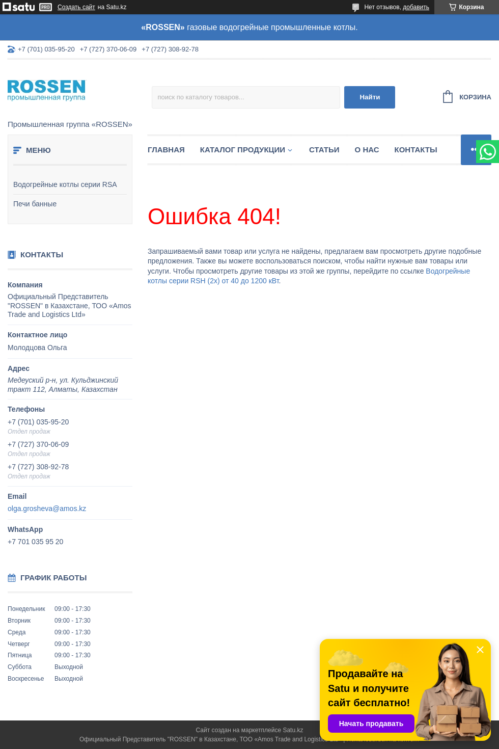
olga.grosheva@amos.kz (47, 508)
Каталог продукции (242, 149)
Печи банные (35, 204)
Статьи (324, 149)
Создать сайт (76, 7)
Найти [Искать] (369, 97)
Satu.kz (293, 730)
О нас (367, 149)
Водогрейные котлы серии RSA (65, 184)
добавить (416, 7)
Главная (166, 149)
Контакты (416, 149)
